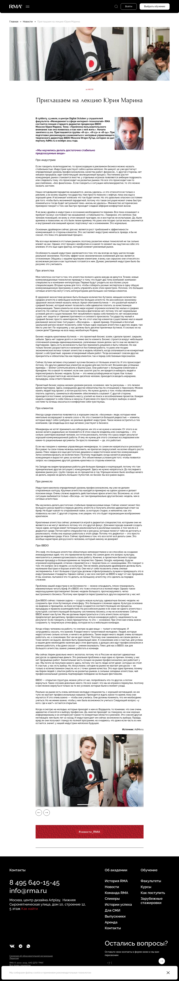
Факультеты (151, 881)
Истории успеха (118, 905)
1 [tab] (83, 804)
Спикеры (112, 899)
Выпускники (115, 916)
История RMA (116, 881)
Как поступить (153, 893)
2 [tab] (96, 804)
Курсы (146, 887)
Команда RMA (116, 893)
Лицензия (14, 958)
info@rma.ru (28, 891)
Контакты (113, 928)
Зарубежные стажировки (152, 901)
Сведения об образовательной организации (31, 956)
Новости (28, 21)
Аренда (111, 922)
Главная (13, 21)
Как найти (29, 909)
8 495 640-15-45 (34, 882)
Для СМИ (112, 910)
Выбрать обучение (154, 6)
